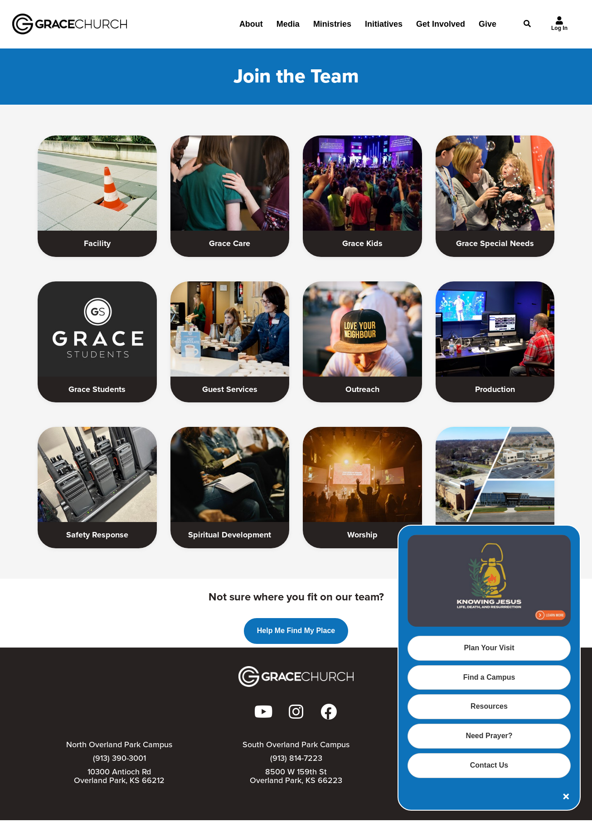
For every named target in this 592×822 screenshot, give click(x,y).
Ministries (332, 27)
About (251, 27)
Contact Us (489, 765)
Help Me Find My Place (296, 631)
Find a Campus (489, 677)
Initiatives (384, 27)
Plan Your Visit (489, 648)
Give (487, 27)
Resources (489, 706)
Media (288, 27)
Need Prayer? (489, 736)
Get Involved (440, 27)
